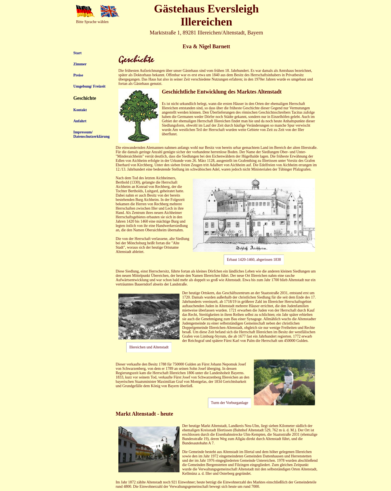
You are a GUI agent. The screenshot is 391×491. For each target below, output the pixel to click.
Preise (78, 75)
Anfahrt (79, 121)
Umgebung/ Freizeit (89, 86)
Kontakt (80, 110)
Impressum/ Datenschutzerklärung (91, 134)
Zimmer (80, 64)
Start (77, 53)
